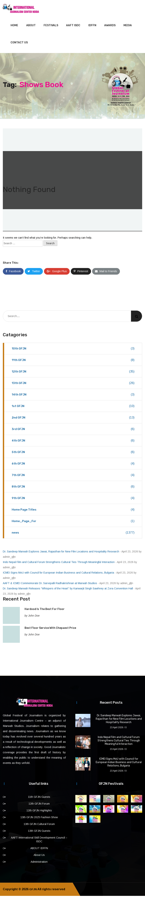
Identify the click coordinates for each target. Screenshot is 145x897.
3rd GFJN (73, 430)
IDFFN (92, 26)
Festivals (51, 26)
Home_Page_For (73, 522)
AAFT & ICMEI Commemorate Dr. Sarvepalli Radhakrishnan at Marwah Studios (50, 584)
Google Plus (57, 272)
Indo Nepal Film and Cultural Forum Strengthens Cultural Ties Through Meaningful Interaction (59, 563)
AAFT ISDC (73, 26)
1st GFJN (73, 407)
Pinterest (81, 272)
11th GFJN (73, 361)
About (31, 26)
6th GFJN (73, 465)
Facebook (13, 272)
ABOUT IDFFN (39, 849)
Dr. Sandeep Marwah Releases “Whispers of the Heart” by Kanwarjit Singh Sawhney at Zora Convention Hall (68, 589)
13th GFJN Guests (39, 831)
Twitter (34, 272)
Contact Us (19, 43)
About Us (39, 856)
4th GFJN (73, 442)
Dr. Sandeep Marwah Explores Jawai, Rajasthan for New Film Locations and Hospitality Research (61, 552)
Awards (110, 26)
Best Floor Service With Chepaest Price (50, 629)
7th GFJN (73, 476)
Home (14, 26)
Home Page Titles (73, 511)
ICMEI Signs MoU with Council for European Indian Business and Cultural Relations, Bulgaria (58, 573)
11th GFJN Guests (39, 797)
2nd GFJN (73, 419)
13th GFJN (73, 384)
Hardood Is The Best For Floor (45, 610)
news (73, 534)
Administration (39, 862)
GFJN (33, 890)
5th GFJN (73, 453)
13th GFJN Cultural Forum (39, 825)
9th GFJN (73, 499)
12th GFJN (73, 373)
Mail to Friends (106, 272)
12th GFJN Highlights (39, 811)
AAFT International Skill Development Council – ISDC (39, 840)
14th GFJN (73, 396)
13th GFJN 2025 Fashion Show (39, 818)
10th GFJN (73, 350)
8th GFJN (73, 488)
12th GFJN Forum (39, 804)
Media (127, 26)
